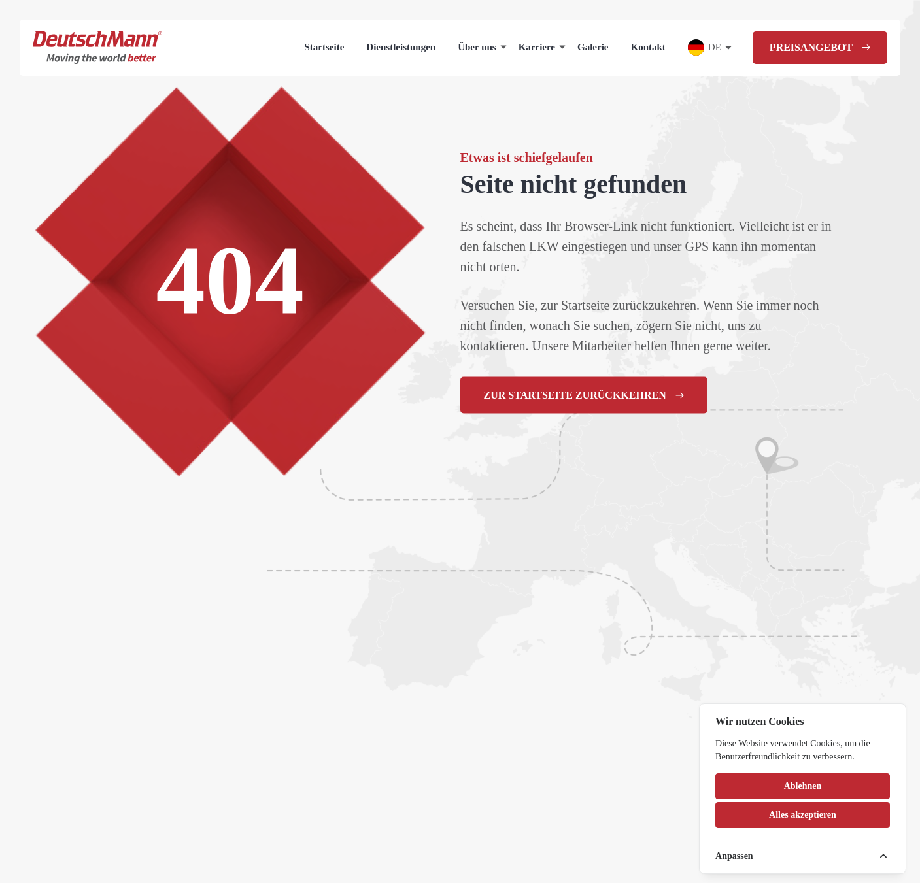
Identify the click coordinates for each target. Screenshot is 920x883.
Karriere (537, 47)
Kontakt (648, 47)
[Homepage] (97, 47)
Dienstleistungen (400, 47)
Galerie (592, 47)
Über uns (477, 47)
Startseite (325, 47)
